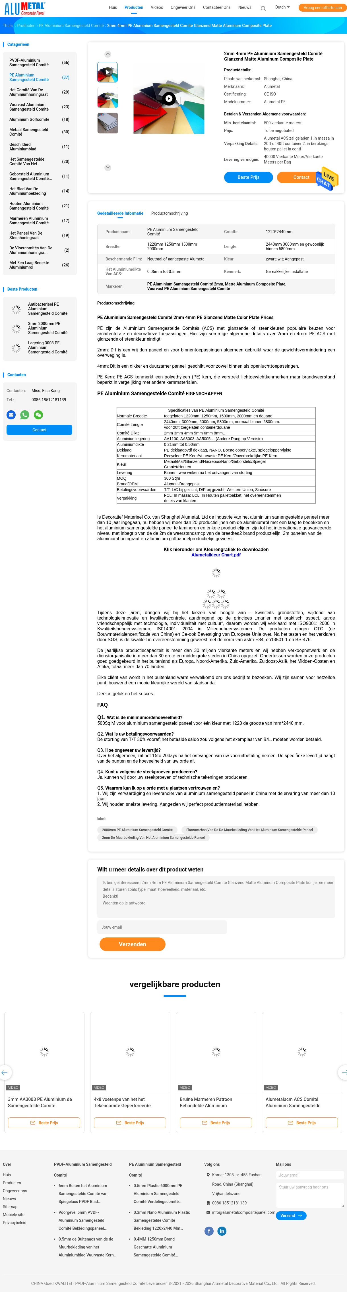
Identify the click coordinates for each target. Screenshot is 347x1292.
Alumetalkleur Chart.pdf (216, 555)
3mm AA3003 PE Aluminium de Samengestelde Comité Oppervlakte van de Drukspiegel (40, 1106)
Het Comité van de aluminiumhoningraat (39, 92)
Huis (7, 1175)
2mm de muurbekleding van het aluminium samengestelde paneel (153, 838)
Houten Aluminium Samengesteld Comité (39, 205)
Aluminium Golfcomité (39, 119)
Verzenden (132, 944)
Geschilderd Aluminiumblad (39, 146)
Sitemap (10, 1206)
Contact (39, 430)
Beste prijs (249, 177)
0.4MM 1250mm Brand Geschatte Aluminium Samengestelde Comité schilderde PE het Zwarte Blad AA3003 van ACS (160, 1248)
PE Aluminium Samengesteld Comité (39, 77)
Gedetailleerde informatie (120, 213)
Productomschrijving (169, 213)
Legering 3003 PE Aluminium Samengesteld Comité (47, 347)
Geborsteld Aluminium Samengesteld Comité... (39, 176)
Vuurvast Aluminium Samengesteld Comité (39, 106)
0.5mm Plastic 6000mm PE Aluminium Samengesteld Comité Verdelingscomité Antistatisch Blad (158, 1194)
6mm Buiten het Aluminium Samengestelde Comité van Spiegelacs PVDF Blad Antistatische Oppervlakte (83, 1194)
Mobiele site (13, 1214)
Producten (12, 1183)
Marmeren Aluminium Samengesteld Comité (39, 220)
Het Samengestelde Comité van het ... (39, 161)
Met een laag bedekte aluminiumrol (39, 265)
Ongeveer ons (15, 1191)
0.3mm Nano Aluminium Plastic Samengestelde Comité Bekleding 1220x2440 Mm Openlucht (162, 1221)
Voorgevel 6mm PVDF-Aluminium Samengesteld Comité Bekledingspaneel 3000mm (81, 1221)
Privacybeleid (14, 1222)
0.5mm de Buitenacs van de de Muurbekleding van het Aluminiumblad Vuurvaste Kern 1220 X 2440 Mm (86, 1248)
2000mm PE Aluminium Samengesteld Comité (137, 830)
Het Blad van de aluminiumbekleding (39, 191)
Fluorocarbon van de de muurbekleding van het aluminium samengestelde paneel (249, 830)
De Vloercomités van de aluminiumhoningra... (39, 250)
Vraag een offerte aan (323, 7)
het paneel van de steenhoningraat (39, 235)
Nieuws (9, 1198)
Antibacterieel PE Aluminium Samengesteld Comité (47, 309)
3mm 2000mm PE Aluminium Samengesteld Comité (47, 328)
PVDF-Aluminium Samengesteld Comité (39, 62)
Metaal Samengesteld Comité (39, 131)
